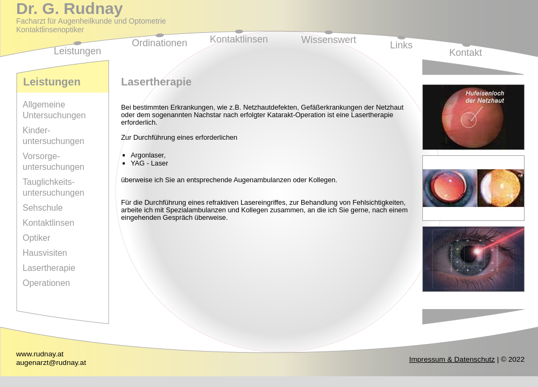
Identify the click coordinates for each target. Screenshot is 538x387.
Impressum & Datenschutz (451, 359)
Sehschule (43, 207)
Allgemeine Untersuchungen (54, 110)
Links (401, 45)
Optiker (37, 237)
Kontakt (465, 52)
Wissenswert (328, 39)
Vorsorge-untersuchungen (53, 161)
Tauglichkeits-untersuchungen (53, 187)
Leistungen (77, 51)
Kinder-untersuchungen (53, 136)
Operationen (46, 283)
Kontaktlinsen (239, 39)
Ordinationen (159, 43)
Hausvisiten (45, 252)
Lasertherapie (49, 268)
